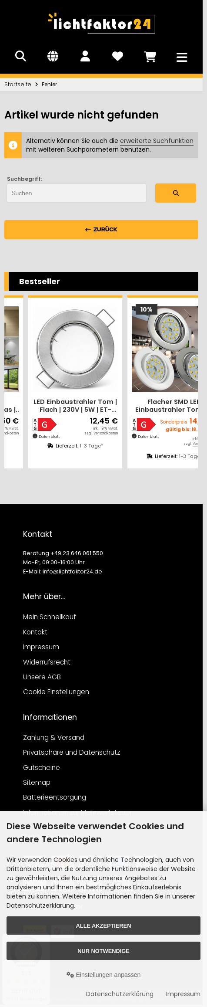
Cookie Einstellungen (56, 691)
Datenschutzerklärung (120, 994)
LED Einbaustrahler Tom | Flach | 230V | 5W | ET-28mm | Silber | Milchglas (151, 406)
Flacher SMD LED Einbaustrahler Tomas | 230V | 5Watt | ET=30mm (52, 406)
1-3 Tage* (68, 445)
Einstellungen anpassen (104, 974)
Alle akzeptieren (103, 925)
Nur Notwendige (103, 951)
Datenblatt (25, 436)
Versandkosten (82, 433)
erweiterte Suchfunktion (157, 140)
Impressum (183, 994)
